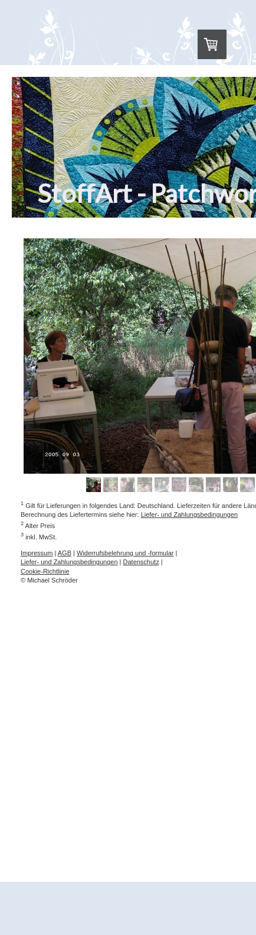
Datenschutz (141, 561)
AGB (64, 553)
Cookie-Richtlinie (45, 571)
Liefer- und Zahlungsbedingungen (189, 514)
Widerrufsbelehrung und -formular (125, 553)
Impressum (36, 553)
